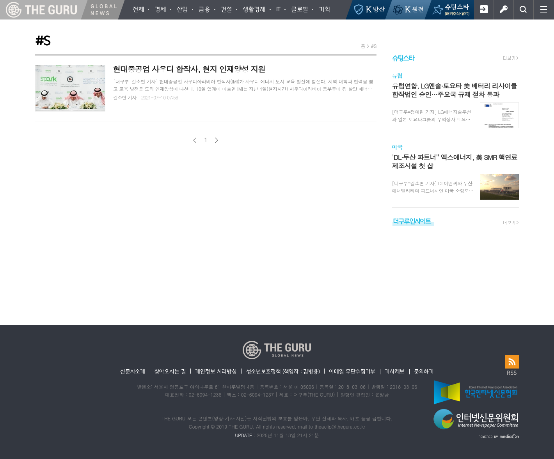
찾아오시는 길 (170, 371)
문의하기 (424, 371)
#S (373, 46)
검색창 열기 (523, 9)
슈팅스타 (403, 58)
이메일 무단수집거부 (352, 371)
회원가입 (484, 9)
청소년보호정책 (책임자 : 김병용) (283, 371)
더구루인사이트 (412, 221)
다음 (216, 140)
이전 (194, 140)
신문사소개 (132, 371)
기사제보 (395, 371)
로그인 (503, 9)
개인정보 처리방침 (215, 371)
